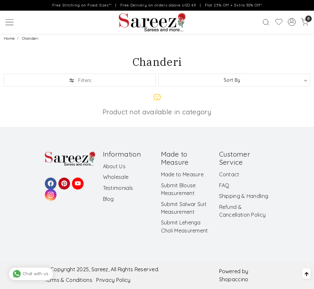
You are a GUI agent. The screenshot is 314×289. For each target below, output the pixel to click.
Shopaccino (233, 279)
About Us (114, 166)
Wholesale (116, 177)
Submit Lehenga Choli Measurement (184, 226)
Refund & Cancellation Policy (242, 211)
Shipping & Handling (243, 196)
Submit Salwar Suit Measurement (184, 208)
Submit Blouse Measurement (178, 189)
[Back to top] (306, 273)
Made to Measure (182, 174)
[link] (265, 22)
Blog (108, 199)
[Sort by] (234, 80)
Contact (229, 174)
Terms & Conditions (68, 280)
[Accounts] (291, 22)
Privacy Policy (113, 280)
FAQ (224, 185)
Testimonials (118, 188)
